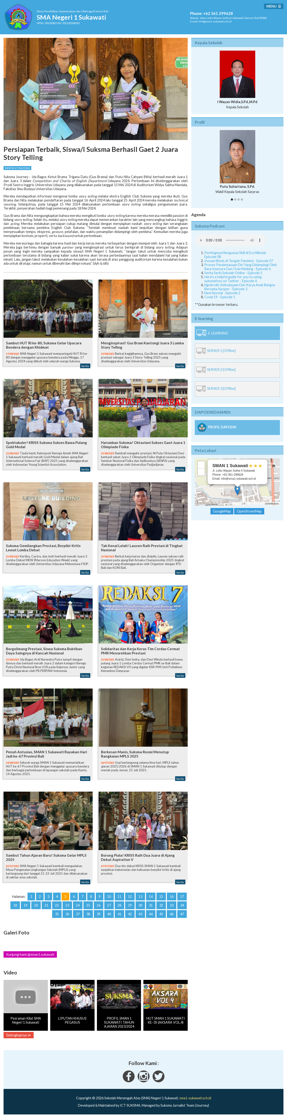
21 (46, 905)
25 (88, 905)
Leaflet (237, 503)
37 (78, 914)
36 (67, 914)
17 (182, 896)
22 (57, 905)
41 (119, 914)
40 (109, 914)
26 (98, 905)
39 (98, 914)
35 (57, 914)
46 (171, 914)
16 (171, 896)
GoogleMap (222, 511)
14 (151, 896)
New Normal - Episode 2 (222, 293)
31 (151, 905)
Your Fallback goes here (230, 240)
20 (36, 905)
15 (161, 896)
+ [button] (201, 464)
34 (182, 905)
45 (161, 914)
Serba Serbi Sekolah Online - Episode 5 (233, 273)
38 (88, 914)
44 (151, 914)
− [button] (201, 472)
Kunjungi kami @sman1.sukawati (30, 954)
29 (130, 905)
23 (67, 905)
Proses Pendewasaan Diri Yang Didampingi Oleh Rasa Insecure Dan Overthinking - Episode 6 (240, 267)
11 (119, 896)
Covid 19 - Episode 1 (219, 297)
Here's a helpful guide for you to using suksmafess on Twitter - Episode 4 (233, 279)
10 (109, 896)
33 (171, 905)
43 (140, 914)
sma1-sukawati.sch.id (195, 1098)
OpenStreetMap (255, 503)
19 (25, 905)
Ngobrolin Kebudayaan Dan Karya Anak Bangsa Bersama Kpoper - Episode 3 (239, 287)
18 (15, 905)
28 (119, 905)
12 (130, 896)
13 (140, 896)
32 (161, 905)
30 (140, 905)
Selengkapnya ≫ (18, 1035)
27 (109, 905)
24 (78, 905)
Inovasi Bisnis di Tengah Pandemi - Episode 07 (238, 261)
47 (182, 914)
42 (130, 914)
